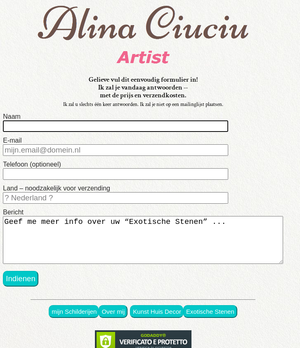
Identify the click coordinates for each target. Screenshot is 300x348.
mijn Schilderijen (74, 317)
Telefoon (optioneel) (32, 164)
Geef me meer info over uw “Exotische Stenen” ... (143, 243)
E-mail (12, 140)
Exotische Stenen (210, 317)
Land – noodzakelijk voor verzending (56, 188)
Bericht (13, 212)
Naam (12, 116)
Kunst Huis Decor (157, 317)
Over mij (113, 317)
